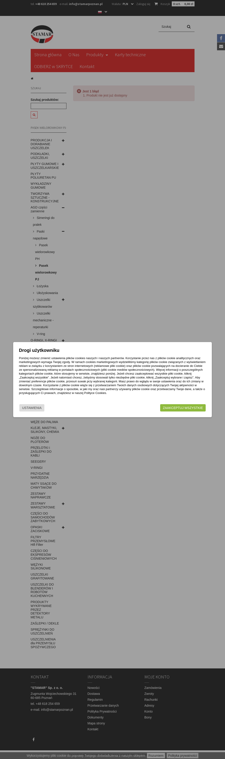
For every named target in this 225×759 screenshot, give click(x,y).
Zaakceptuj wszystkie (174, 408)
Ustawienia (41, 408)
